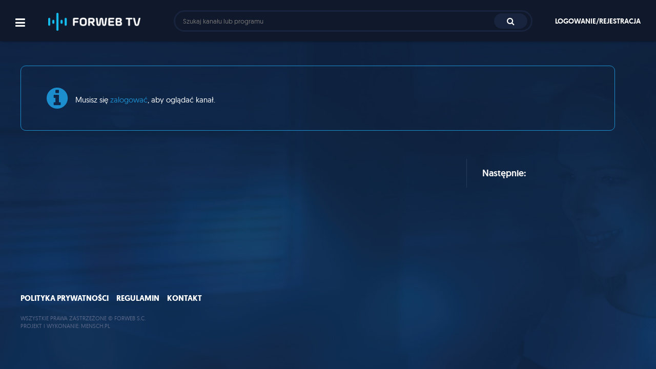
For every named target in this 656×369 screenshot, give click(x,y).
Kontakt (184, 298)
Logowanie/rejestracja (598, 21)
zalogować (129, 100)
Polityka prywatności (64, 298)
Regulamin (137, 298)
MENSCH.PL (95, 326)
